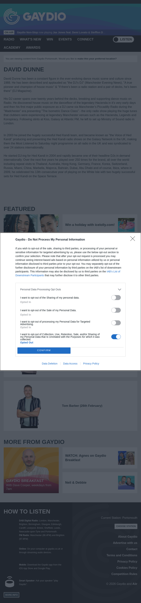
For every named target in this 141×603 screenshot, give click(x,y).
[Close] (133, 239)
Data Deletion (49, 363)
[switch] (116, 297)
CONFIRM (44, 350)
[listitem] (70, 289)
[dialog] (70, 302)
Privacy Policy (91, 363)
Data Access (70, 363)
